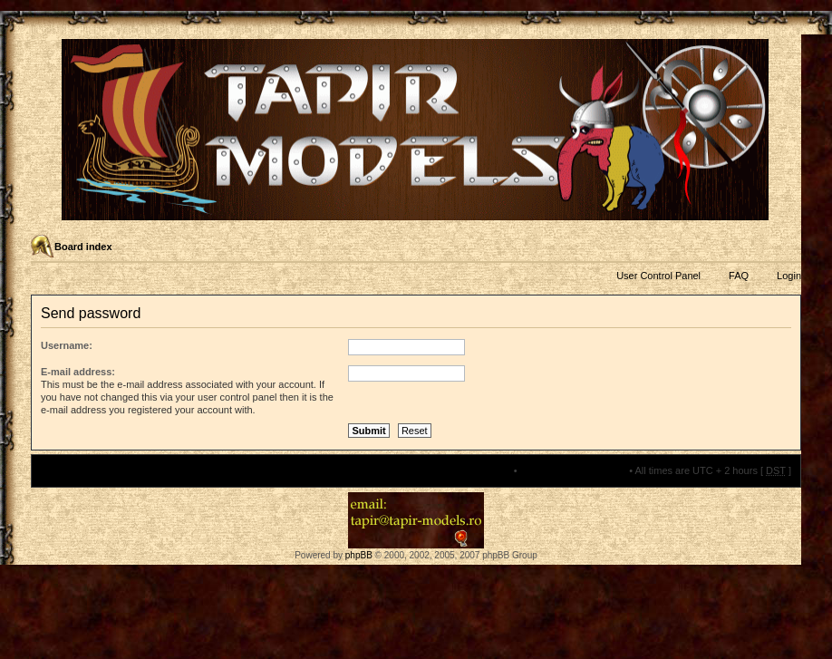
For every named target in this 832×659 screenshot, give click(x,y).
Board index (83, 246)
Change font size (786, 247)
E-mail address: (78, 371)
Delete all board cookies (573, 470)
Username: (66, 345)
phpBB (358, 555)
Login (789, 275)
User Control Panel (658, 275)
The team (489, 470)
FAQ (739, 275)
